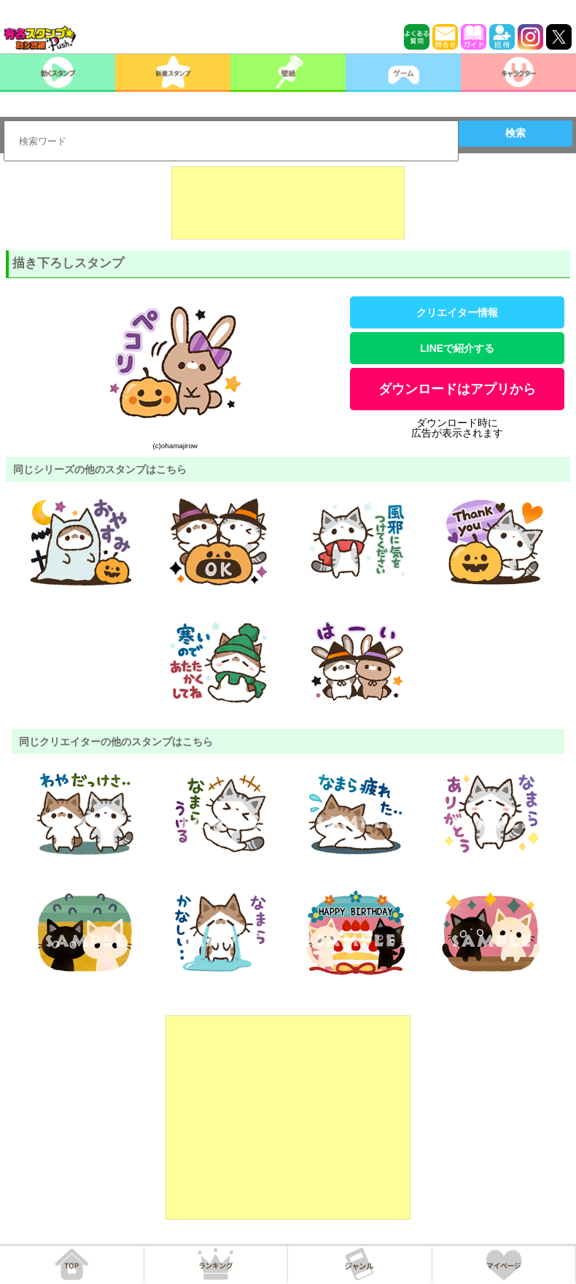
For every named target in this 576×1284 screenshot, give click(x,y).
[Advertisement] (288, 202)
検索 (515, 133)
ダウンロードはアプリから (457, 389)
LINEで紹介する (457, 348)
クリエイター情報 (457, 312)
